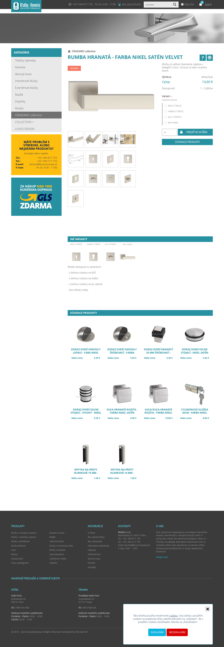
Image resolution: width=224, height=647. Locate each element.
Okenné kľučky (56, 541)
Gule (13, 549)
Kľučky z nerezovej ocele (61, 545)
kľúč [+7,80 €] (174, 105)
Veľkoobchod (94, 554)
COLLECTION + (24, 122)
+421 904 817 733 (82, 4)
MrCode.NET (82, 631)
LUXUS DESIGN (24, 129)
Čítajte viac (162, 557)
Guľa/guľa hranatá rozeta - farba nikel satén (160, 413)
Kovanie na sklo (56, 532)
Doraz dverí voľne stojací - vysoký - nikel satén (87, 413)
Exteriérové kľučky (26, 88)
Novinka (20, 67)
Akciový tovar (23, 74)
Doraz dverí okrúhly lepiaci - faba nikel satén (87, 353)
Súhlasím (157, 632)
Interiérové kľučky (26, 81)
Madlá (19, 94)
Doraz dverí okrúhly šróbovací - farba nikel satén (123, 353)
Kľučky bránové (18, 545)
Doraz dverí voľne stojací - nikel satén (196, 353)
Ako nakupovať (95, 541)
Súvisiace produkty (187, 142)
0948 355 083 (22, 607)
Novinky (91, 562)
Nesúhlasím (177, 632)
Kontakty (92, 567)
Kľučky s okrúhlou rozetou (23, 537)
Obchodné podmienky (98, 545)
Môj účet (189, 4)
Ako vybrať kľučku (131, 4)
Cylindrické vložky (57, 558)
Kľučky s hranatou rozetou (23, 532)
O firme (91, 532)
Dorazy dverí (17, 558)
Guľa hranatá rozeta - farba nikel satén (123, 413)
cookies (173, 615)
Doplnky (20, 101)
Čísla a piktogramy (20, 562)
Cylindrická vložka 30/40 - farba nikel (196, 413)
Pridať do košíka (196, 132)
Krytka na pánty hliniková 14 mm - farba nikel (123, 473)
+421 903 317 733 (47, 160)
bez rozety (173, 122)
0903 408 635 (89, 607)
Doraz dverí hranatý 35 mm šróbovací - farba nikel (160, 353)
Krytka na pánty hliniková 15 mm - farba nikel (87, 473)
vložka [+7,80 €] (175, 111)
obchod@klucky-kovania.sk (43, 164)
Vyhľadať (175, 5)
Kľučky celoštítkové (20, 541)
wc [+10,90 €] (174, 116)
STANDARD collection (28, 115)
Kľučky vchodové (57, 549)
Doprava (92, 549)
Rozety (19, 108)
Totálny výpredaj (25, 60)
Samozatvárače (56, 554)
